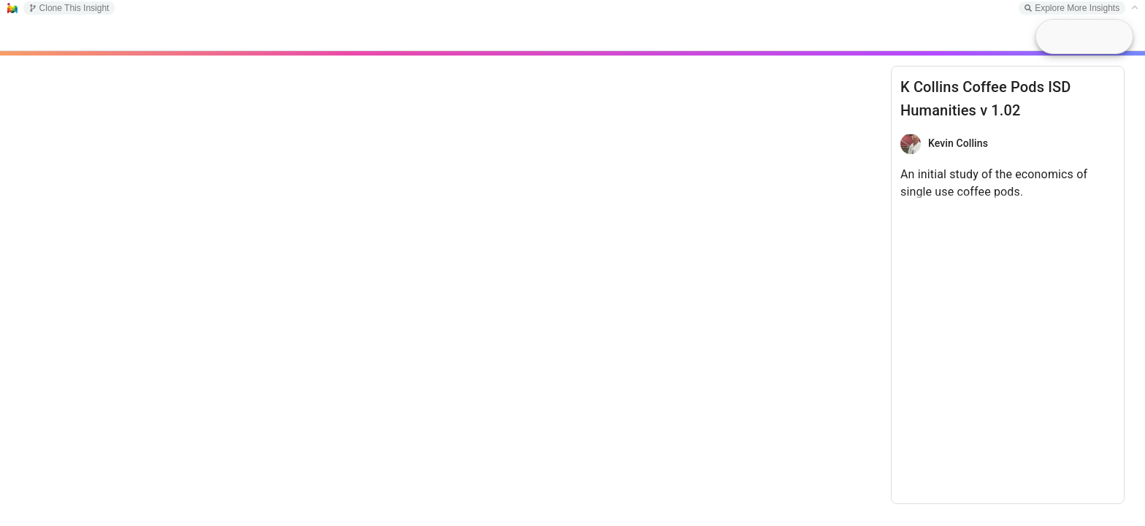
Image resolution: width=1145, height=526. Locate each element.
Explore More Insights (1072, 8)
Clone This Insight (69, 8)
